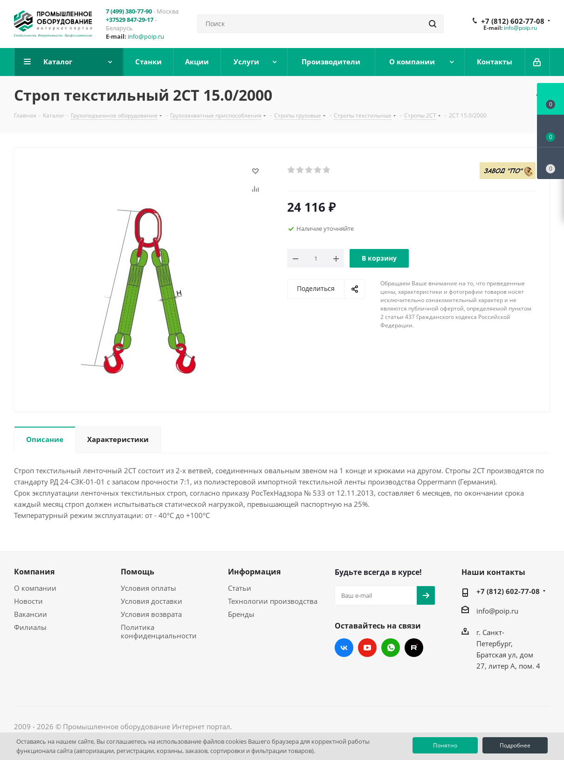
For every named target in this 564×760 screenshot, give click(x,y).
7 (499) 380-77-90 (129, 11)
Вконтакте (344, 647)
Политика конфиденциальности (159, 631)
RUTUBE (414, 647)
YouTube (367, 647)
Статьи (239, 588)
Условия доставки (151, 601)
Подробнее (515, 745)
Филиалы (30, 627)
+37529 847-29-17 (129, 19)
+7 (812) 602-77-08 (512, 21)
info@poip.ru (146, 36)
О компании (35, 588)
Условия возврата (151, 614)
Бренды (241, 614)
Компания (34, 572)
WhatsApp (390, 647)
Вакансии (30, 614)
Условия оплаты (148, 588)
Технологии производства (272, 601)
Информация (254, 572)
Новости (28, 601)
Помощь (137, 572)
